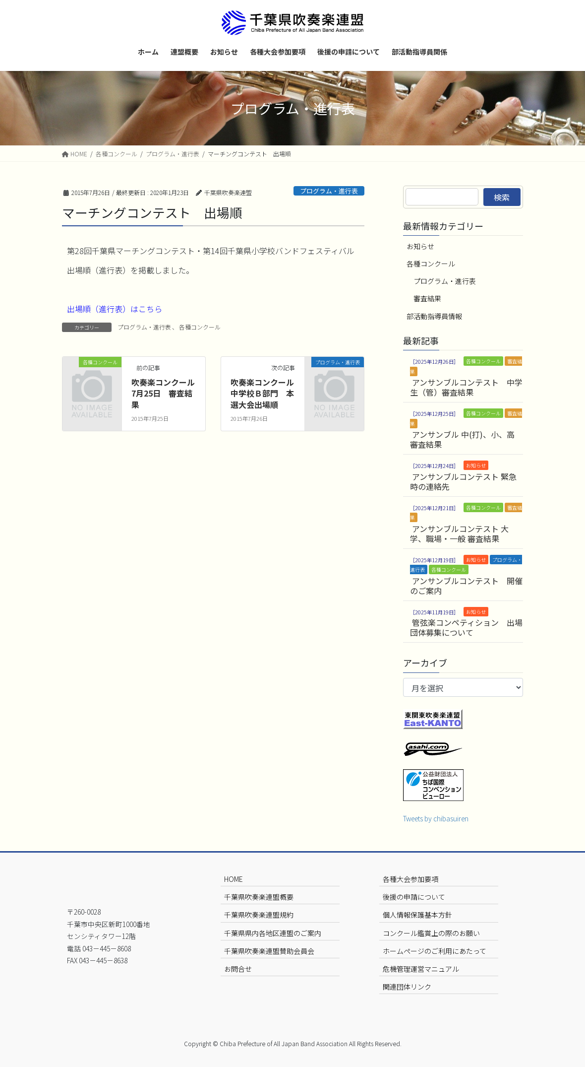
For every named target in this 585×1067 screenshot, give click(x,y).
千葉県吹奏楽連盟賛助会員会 (269, 951)
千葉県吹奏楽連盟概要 (258, 897)
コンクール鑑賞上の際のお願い (431, 933)
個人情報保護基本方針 (417, 915)
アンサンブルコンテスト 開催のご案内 (466, 586)
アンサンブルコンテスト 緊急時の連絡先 (463, 481)
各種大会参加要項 (410, 879)
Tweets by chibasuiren (435, 818)
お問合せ (238, 969)
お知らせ (420, 246)
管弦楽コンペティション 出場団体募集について (466, 627)
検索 (502, 197)
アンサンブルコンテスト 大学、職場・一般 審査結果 (459, 533)
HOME (233, 879)
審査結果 (427, 298)
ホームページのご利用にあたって (434, 951)
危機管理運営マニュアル (421, 969)
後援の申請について (414, 897)
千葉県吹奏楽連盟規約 (258, 915)
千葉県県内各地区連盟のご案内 (272, 933)
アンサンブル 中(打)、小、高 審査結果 (462, 439)
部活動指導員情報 (434, 316)
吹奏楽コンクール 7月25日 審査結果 (167, 393)
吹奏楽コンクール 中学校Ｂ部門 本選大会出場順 (266, 393)
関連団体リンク (407, 987)
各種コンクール (200, 327)
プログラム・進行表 (329, 191)
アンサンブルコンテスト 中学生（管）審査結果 (466, 387)
